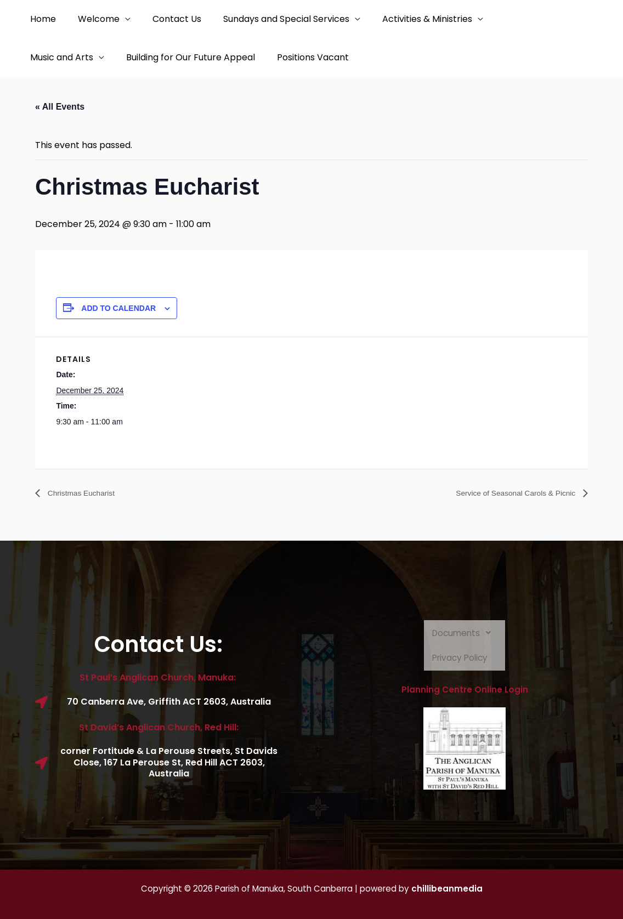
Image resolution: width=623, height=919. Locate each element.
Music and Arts (59, 57)
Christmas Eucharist (86, 493)
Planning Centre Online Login (464, 690)
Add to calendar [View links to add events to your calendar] (118, 308)
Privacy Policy (460, 658)
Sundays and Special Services (271, 19)
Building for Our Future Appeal (184, 57)
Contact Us (165, 19)
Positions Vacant (302, 57)
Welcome (92, 19)
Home (41, 19)
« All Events (59, 106)
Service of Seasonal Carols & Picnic (506, 493)
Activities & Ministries (407, 19)
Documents (465, 633)
